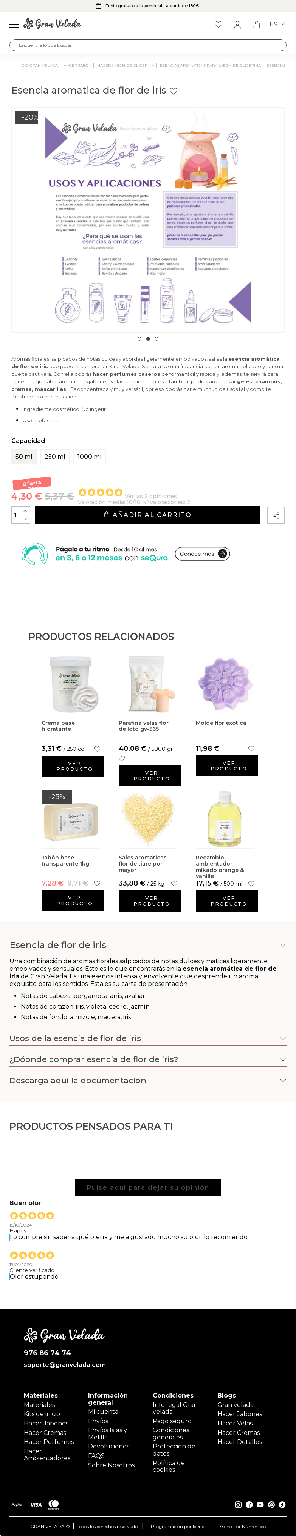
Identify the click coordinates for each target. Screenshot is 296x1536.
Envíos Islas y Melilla (107, 1434)
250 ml (55, 457)
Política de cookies (169, 1466)
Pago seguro (172, 1421)
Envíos (98, 1421)
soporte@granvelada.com (64, 1365)
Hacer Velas (235, 1423)
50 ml (24, 457)
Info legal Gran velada (175, 1408)
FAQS (96, 1455)
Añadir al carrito (148, 514)
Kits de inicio (42, 1414)
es (277, 24)
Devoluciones (108, 1446)
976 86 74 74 (47, 1353)
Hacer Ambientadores (47, 1455)
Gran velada (235, 1404)
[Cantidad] (20, 515)
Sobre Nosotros (111, 1465)
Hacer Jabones (46, 1423)
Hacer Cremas (45, 1432)
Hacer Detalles (239, 1441)
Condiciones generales (171, 1434)
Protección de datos (174, 1450)
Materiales (39, 1404)
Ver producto (74, 766)
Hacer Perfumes (49, 1441)
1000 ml (89, 457)
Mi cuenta (103, 1411)
